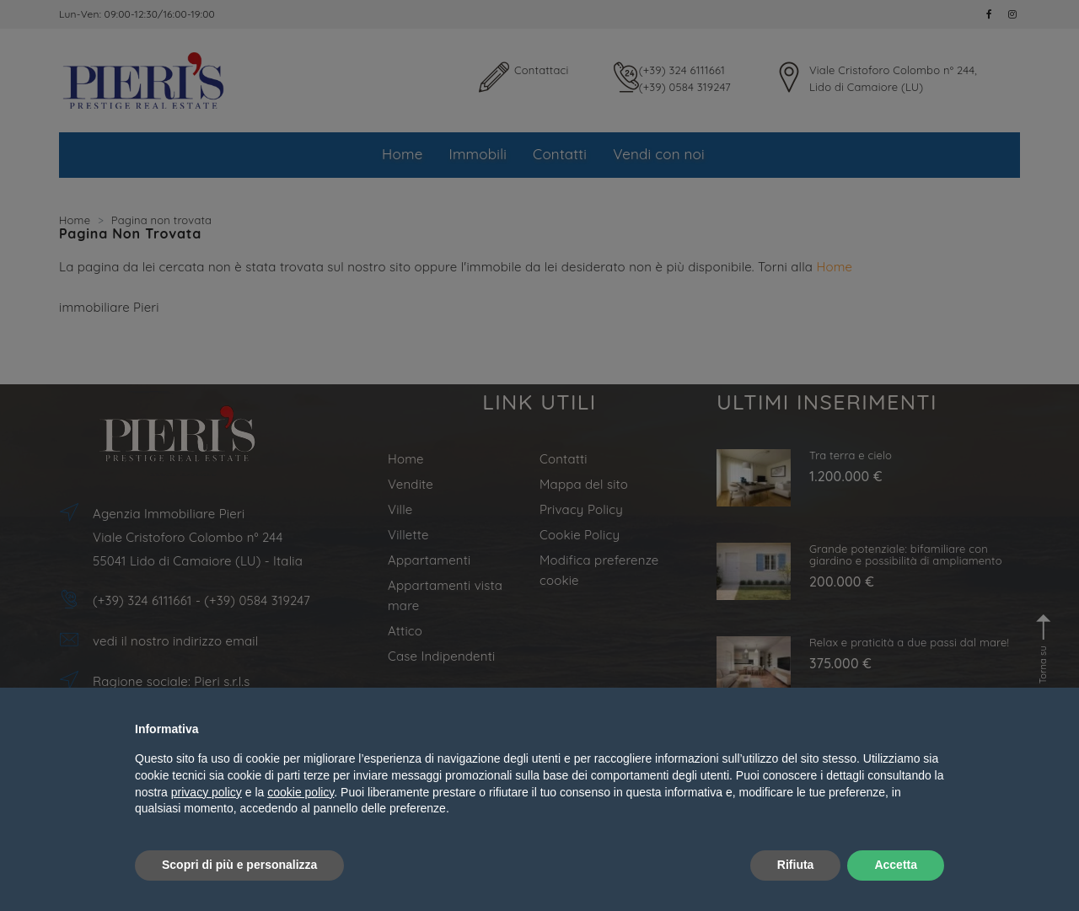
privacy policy (206, 792)
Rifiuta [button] (795, 864)
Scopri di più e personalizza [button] (239, 864)
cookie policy (300, 792)
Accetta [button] (895, 864)
